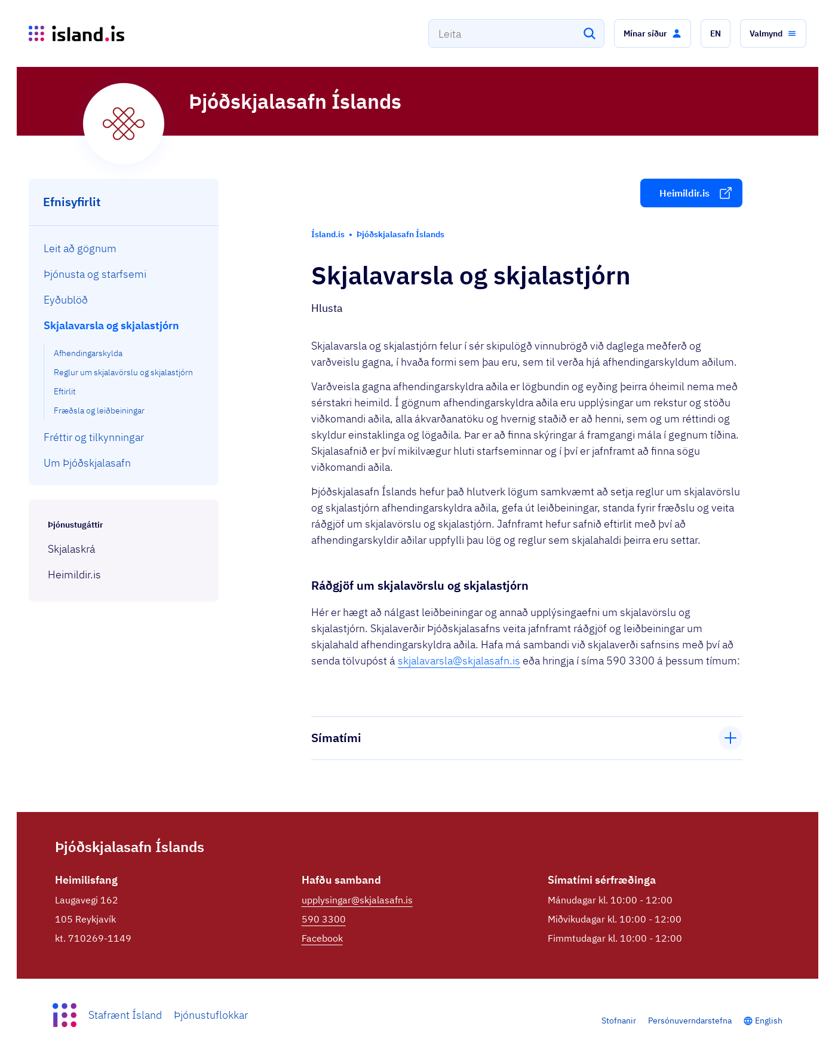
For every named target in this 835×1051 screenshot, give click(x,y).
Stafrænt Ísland (125, 1015)
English (768, 1020)
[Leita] (589, 33)
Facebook (322, 938)
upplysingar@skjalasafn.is (357, 900)
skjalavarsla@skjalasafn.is (459, 660)
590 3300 (324, 919)
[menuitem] (124, 248)
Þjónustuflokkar (211, 1015)
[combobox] (516, 33)
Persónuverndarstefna (690, 1020)
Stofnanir (618, 1020)
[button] (652, 33)
